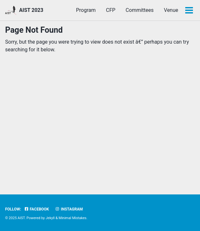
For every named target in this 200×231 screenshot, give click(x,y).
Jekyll (50, 218)
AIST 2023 (31, 10)
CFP (110, 10)
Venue (171, 10)
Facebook (36, 209)
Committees (139, 10)
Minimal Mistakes (73, 218)
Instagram (69, 209)
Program (86, 10)
